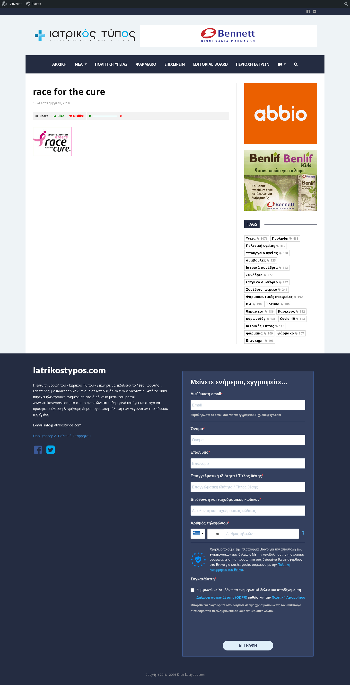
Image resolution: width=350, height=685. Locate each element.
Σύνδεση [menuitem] (16, 4)
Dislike (76, 116)
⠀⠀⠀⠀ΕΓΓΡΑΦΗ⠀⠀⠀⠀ (248, 645)
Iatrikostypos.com (69, 370)
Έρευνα (277, 304)
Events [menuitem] (33, 3)
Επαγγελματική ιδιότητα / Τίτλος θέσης (226, 476)
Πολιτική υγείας (265, 245)
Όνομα (197, 429)
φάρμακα (259, 333)
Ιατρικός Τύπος (265, 326)
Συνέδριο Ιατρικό (266, 289)
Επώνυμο (200, 452)
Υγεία (256, 238)
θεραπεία (259, 311)
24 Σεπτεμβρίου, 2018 (53, 103)
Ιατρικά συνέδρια (267, 267)
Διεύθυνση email (206, 394)
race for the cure (69, 91)
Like (59, 116)
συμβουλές (261, 260)
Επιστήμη (259, 340)
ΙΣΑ (254, 304)
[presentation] (227, 627)
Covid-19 (292, 318)
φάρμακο (290, 333)
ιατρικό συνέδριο (267, 282)
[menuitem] (4, 4)
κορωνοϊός (260, 318)
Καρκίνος (291, 311)
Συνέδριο (259, 274)
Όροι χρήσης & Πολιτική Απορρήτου (62, 435)
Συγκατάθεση (203, 579)
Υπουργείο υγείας (267, 253)
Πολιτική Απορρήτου (288, 597)
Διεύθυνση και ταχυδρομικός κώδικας (225, 499)
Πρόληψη (285, 238)
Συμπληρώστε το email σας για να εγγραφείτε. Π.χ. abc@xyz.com (236, 415)
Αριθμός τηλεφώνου (209, 523)
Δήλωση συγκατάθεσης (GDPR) (222, 597)
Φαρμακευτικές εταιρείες (274, 296)
